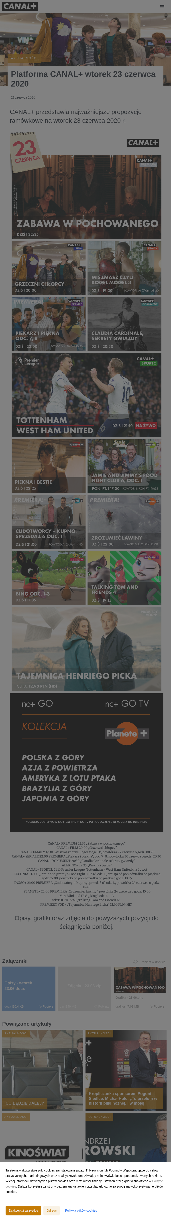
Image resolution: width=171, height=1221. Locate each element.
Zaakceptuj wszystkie (23, 1210)
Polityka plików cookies (81, 1210)
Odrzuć (52, 1210)
